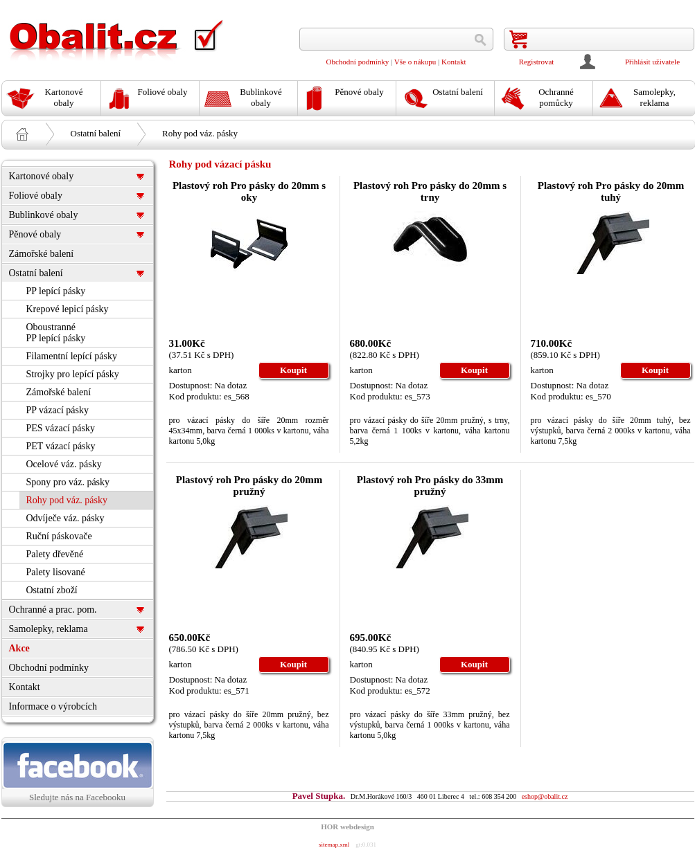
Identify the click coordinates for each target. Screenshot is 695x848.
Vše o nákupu (415, 61)
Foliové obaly (35, 195)
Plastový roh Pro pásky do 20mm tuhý (611, 191)
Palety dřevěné (55, 554)
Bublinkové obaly (43, 215)
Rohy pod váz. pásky (200, 133)
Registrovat (536, 61)
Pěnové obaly (35, 234)
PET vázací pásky (61, 446)
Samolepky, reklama (48, 629)
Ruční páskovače (59, 536)
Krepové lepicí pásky (67, 309)
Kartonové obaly (41, 176)
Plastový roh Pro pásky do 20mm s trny (430, 191)
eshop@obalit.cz (545, 796)
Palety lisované (55, 572)
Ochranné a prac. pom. (53, 609)
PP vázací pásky (57, 410)
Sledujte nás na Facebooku (77, 771)
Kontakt (453, 61)
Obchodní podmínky (357, 61)
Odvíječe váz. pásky (65, 518)
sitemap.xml (334, 844)
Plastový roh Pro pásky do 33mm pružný (430, 485)
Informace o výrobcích (53, 706)
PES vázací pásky (61, 428)
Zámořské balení (41, 254)
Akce (19, 648)
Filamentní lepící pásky (71, 356)
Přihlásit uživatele (652, 61)
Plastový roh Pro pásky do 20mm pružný (249, 485)
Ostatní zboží (52, 590)
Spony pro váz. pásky (68, 482)
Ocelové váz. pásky (64, 464)
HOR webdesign (347, 826)
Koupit (293, 370)
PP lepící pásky (56, 291)
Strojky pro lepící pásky (72, 374)
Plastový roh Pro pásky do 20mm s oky (249, 191)
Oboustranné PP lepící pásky (56, 332)
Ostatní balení (96, 133)
